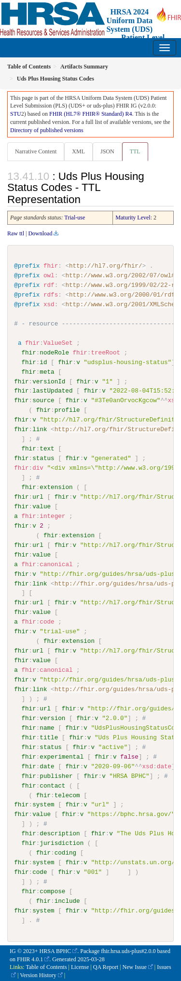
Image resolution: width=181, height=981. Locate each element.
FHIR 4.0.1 (30, 958)
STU (15, 113)
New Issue (134, 966)
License (80, 966)
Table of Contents (46, 966)
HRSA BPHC (55, 950)
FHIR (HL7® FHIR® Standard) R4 (90, 113)
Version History (38, 974)
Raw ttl (15, 233)
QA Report (105, 966)
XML (78, 151)
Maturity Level (132, 217)
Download (40, 233)
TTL (135, 151)
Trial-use (74, 217)
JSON (107, 151)
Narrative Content (35, 151)
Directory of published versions (47, 130)
